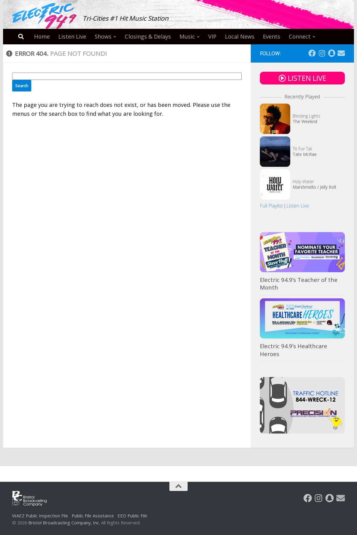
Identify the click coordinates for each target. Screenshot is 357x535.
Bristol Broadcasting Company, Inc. (64, 523)
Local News (239, 36)
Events (271, 36)
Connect (300, 36)
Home (42, 36)
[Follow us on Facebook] (312, 53)
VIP (212, 36)
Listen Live (72, 36)
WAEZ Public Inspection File (40, 516)
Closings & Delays (148, 36)
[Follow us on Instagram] (321, 53)
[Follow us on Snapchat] (331, 53)
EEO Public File (132, 516)
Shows (103, 36)
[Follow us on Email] (341, 53)
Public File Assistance (93, 516)
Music (187, 36)
